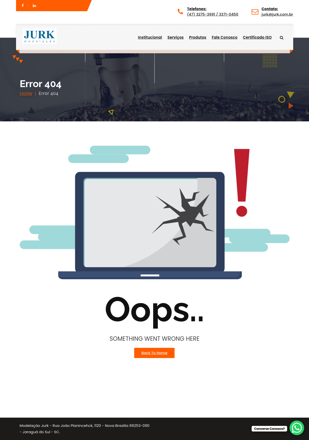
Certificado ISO (257, 37)
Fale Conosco (225, 37)
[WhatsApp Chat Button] (297, 428)
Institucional (150, 37)
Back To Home (154, 352)
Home (26, 93)
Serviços (176, 37)
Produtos (197, 37)
